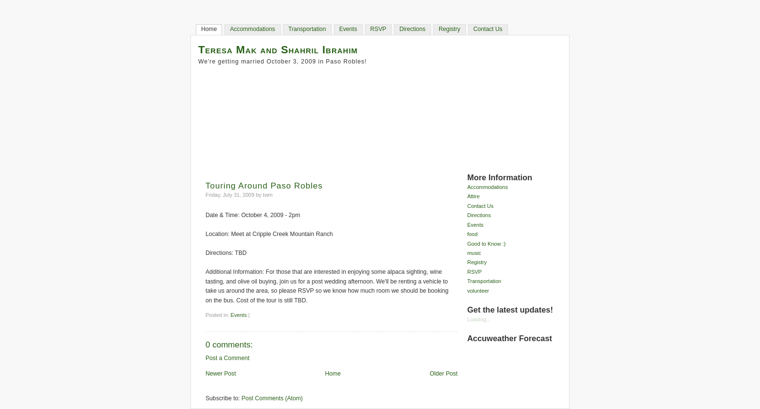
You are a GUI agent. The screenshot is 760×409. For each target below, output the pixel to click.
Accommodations (252, 29)
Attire (473, 196)
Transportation (307, 29)
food (472, 234)
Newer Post (221, 373)
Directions (412, 29)
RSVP (378, 29)
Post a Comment (228, 358)
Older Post (444, 373)
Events (348, 29)
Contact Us (488, 29)
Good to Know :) (486, 244)
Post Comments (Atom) (271, 398)
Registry (449, 29)
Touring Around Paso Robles (264, 185)
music (474, 253)
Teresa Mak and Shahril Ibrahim (278, 50)
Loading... (479, 319)
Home (209, 29)
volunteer (478, 291)
